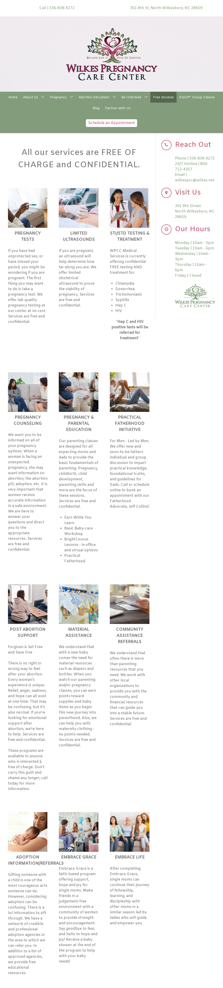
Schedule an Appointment (111, 123)
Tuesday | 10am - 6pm (194, 248)
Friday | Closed (188, 275)
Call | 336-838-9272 (57, 8)
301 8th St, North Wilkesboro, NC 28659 (166, 8)
